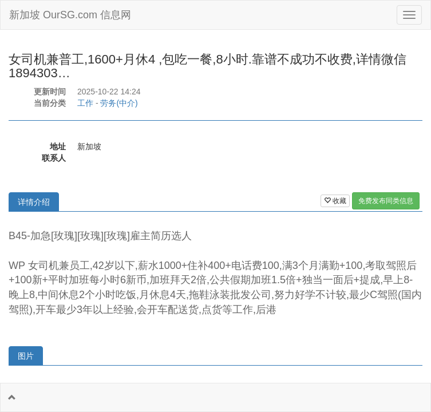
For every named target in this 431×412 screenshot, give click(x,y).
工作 (85, 103)
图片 (26, 355)
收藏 (335, 201)
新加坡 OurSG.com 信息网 (70, 15)
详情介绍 (34, 202)
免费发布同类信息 (385, 201)
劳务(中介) (118, 103)
